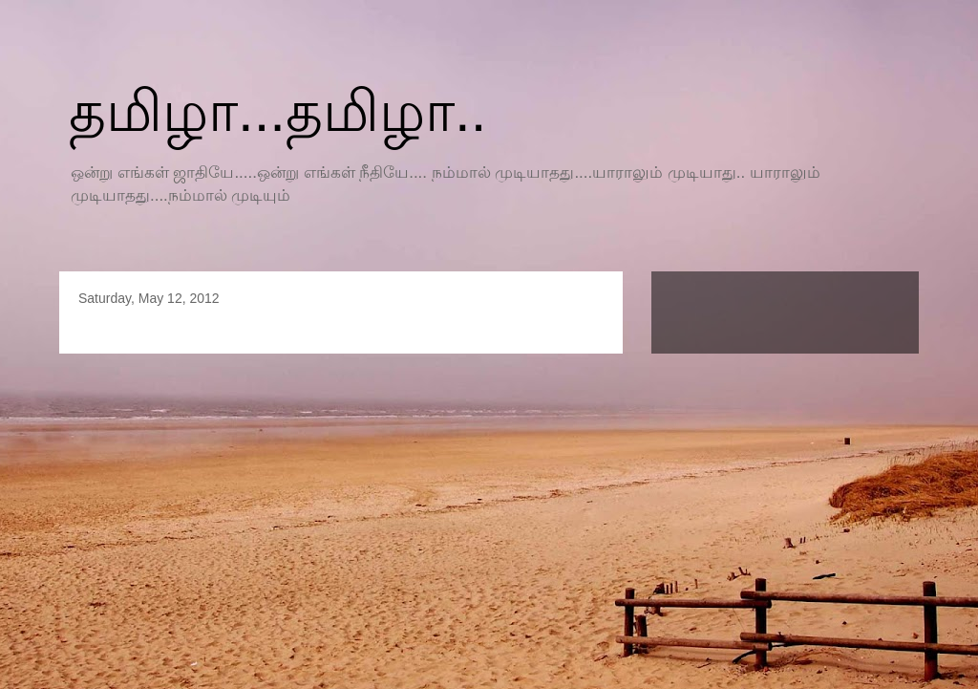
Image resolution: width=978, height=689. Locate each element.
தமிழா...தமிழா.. (277, 111)
